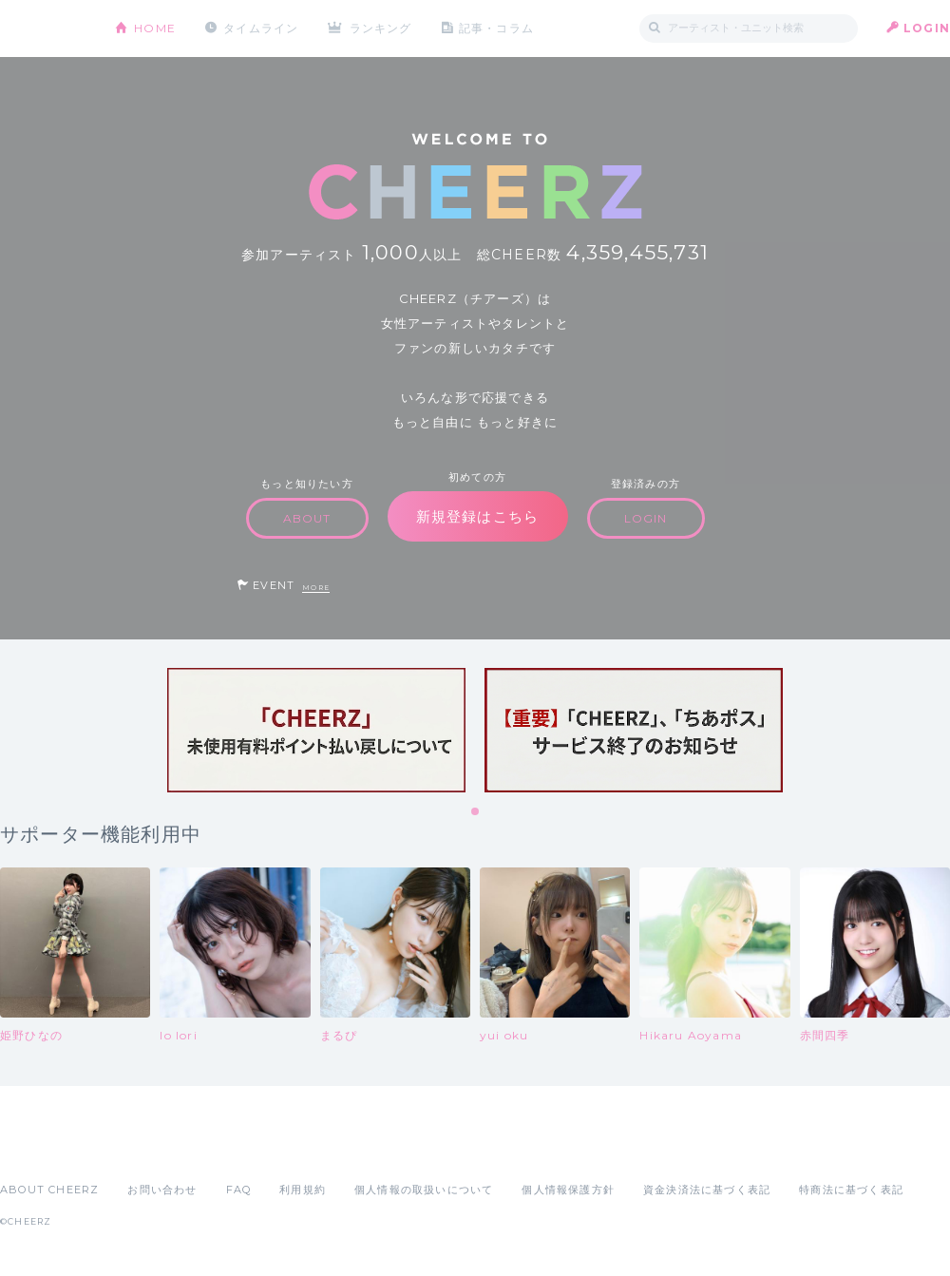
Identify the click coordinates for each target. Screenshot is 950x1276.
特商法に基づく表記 (851, 1189)
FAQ (239, 1189)
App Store (43, 1147)
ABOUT (307, 518)
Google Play (144, 1147)
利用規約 (302, 1189)
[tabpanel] (316, 730)
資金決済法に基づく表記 (706, 1189)
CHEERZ (43, 29)
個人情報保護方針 (568, 1189)
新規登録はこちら (478, 516)
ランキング (381, 28)
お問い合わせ (162, 1189)
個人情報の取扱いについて (423, 1189)
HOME (155, 28)
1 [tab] (476, 812)
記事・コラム (496, 28)
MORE (316, 587)
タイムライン (260, 28)
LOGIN (926, 28)
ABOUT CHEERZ (49, 1189)
